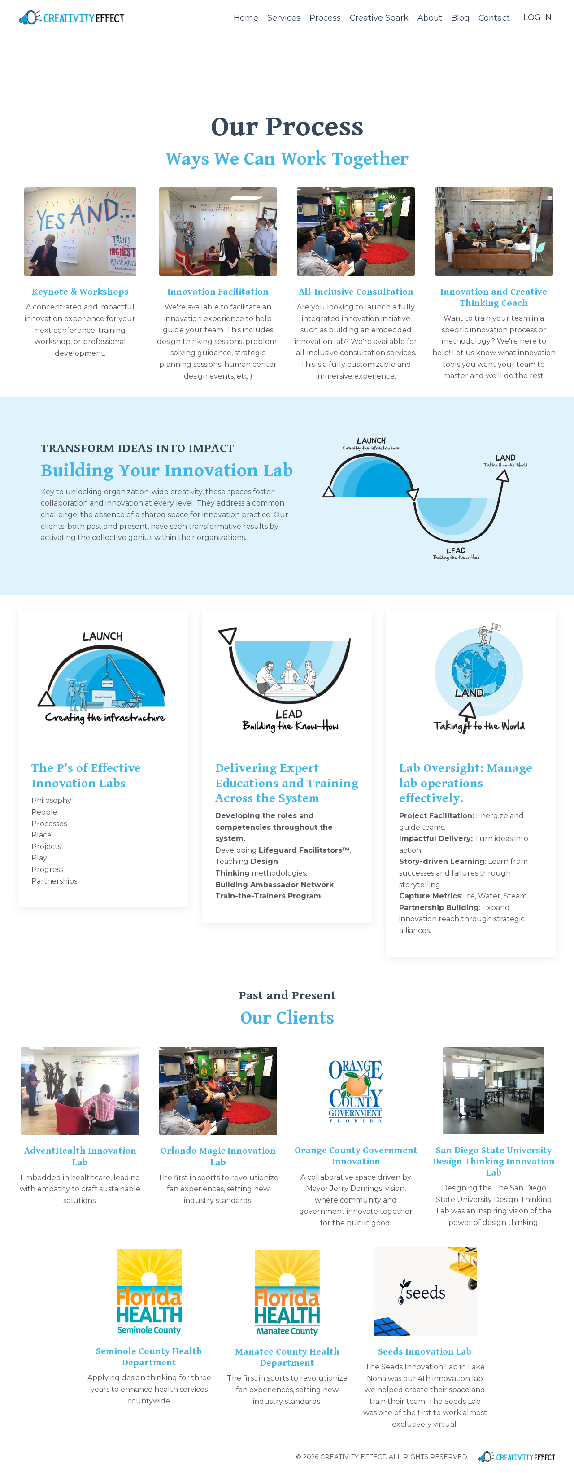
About (429, 17)
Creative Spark (378, 17)
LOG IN (537, 17)
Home (245, 17)
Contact (494, 17)
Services (283, 17)
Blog (460, 17)
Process (324, 17)
